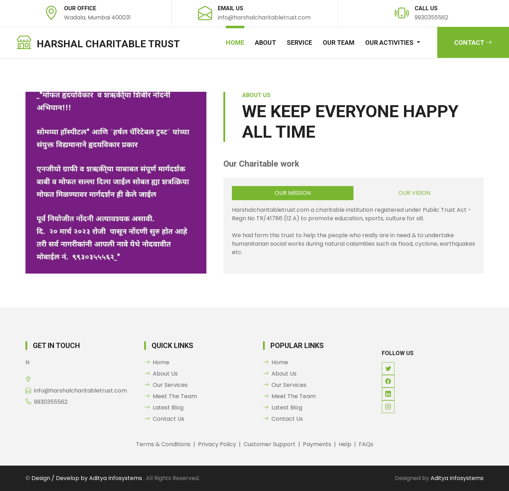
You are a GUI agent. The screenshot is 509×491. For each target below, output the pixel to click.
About (265, 42)
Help (345, 444)
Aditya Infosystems (457, 478)
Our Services (166, 385)
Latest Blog (163, 407)
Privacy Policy (217, 444)
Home (235, 42)
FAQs (366, 444)
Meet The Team (170, 396)
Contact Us (164, 419)
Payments (317, 444)
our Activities (390, 42)
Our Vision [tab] (414, 193)
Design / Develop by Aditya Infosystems (87, 478)
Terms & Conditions (163, 444)
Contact (473, 42)
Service (299, 42)
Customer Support (270, 444)
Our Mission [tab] (293, 193)
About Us (161, 374)
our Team (339, 42)
